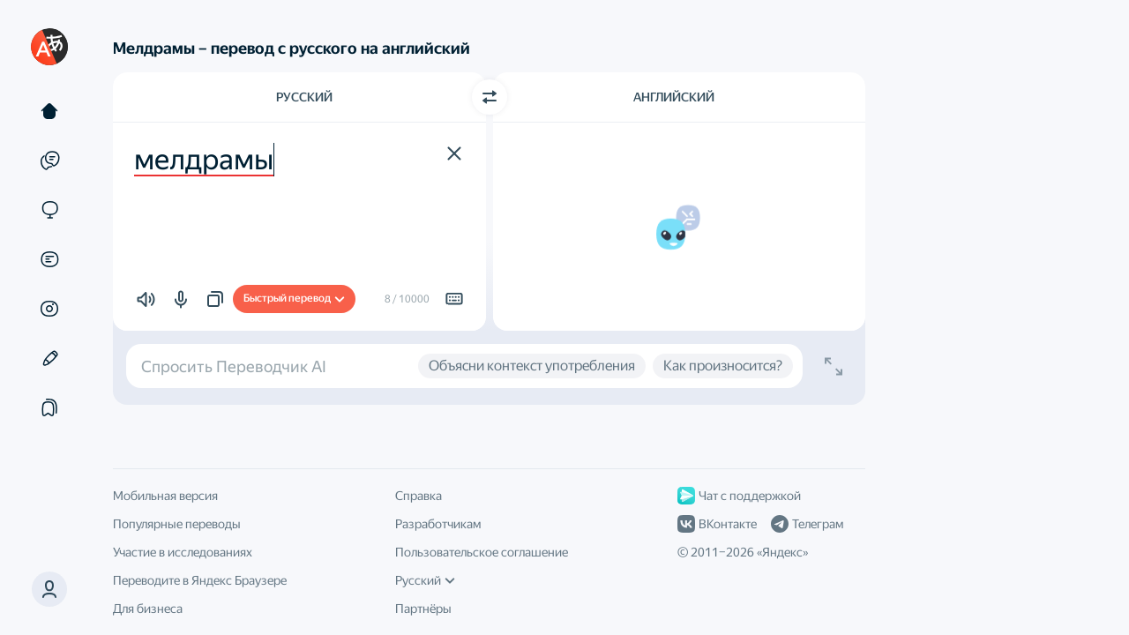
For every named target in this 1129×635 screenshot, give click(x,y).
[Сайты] (49, 210)
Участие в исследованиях (182, 552)
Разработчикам (438, 524)
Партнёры (423, 608)
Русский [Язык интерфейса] (425, 580)
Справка (418, 496)
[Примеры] (49, 160)
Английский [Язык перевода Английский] (673, 97)
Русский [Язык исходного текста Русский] (304, 97)
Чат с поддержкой (739, 495)
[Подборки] (49, 407)
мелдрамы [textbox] (203, 159)
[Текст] (49, 111)
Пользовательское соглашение (481, 552)
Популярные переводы (177, 524)
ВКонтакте (717, 524)
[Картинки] (49, 308)
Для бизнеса (148, 608)
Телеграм (807, 524)
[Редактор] (49, 358)
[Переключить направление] (489, 97)
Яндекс (782, 552)
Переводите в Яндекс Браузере (200, 580)
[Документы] (49, 259)
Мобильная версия (165, 496)
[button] (49, 589)
